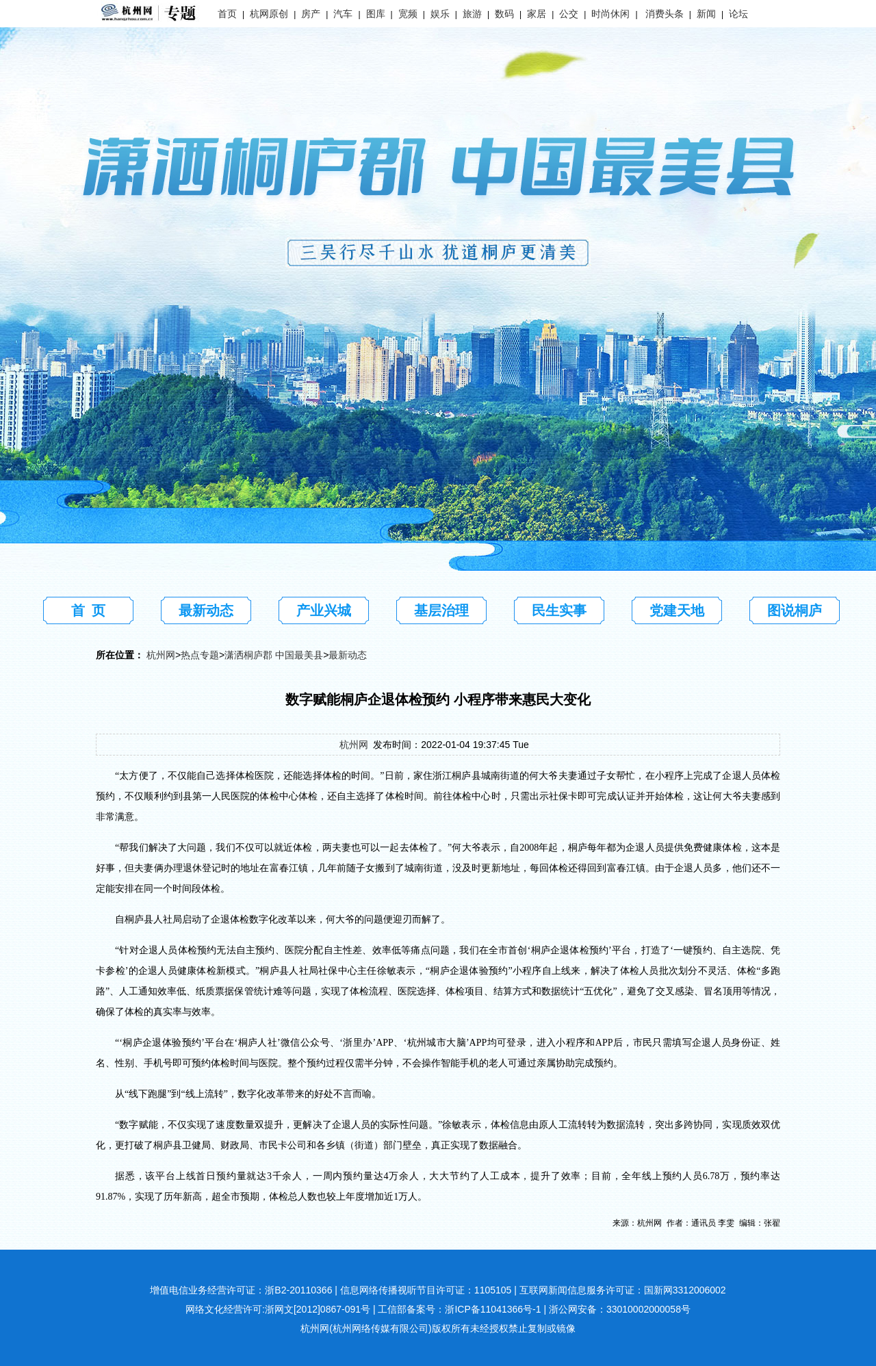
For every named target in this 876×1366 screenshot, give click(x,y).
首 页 (88, 610)
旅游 (472, 13)
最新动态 (206, 610)
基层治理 (441, 610)
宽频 (407, 13)
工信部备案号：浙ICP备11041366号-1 (459, 1309)
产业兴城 (323, 610)
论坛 (738, 13)
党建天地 (676, 610)
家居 (536, 13)
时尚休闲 (610, 13)
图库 (375, 13)
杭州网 (160, 654)
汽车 (342, 13)
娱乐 (440, 13)
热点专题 (200, 654)
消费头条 (664, 13)
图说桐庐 (794, 610)
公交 (568, 13)
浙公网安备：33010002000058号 (620, 1309)
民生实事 (559, 610)
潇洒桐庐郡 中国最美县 (273, 654)
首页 (227, 13)
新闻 (706, 13)
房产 (310, 13)
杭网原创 (269, 13)
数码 (504, 13)
